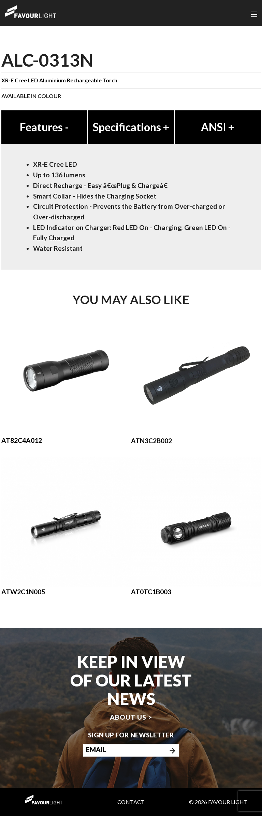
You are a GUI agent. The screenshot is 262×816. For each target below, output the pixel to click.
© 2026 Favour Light (218, 802)
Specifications (131, 127)
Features (44, 127)
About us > (131, 717)
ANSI (217, 127)
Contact (131, 802)
